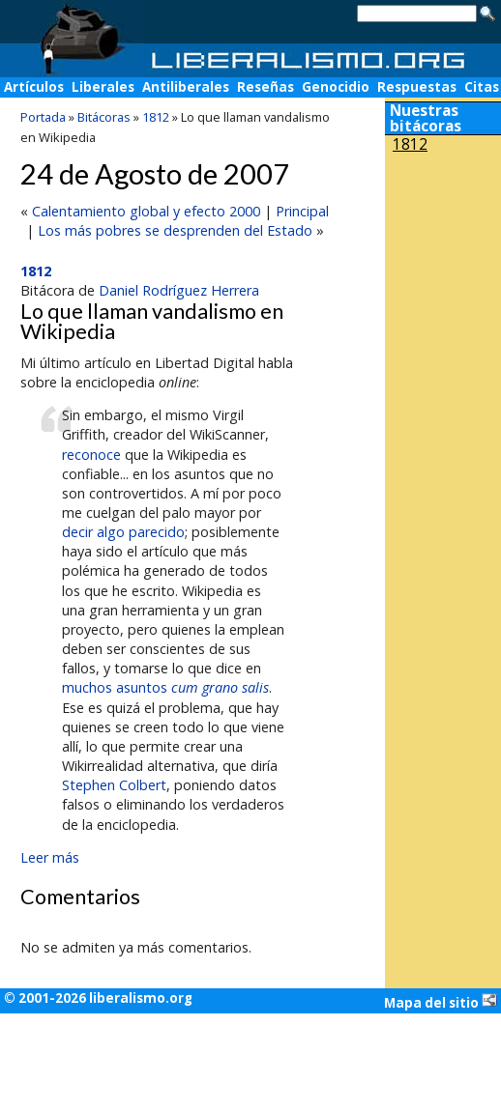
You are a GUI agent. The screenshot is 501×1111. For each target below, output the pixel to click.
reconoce (91, 454)
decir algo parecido (123, 532)
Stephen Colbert (114, 785)
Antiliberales (185, 87)
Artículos (34, 87)
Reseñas (265, 87)
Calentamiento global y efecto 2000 (146, 211)
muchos (87, 687)
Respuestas (417, 87)
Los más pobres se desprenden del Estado (175, 230)
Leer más (49, 857)
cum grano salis (220, 687)
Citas (481, 87)
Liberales (103, 87)
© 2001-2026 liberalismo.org (98, 998)
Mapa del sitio (440, 1001)
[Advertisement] (443, 288)
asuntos (141, 687)
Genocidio (335, 87)
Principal (302, 211)
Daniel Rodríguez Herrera (179, 290)
